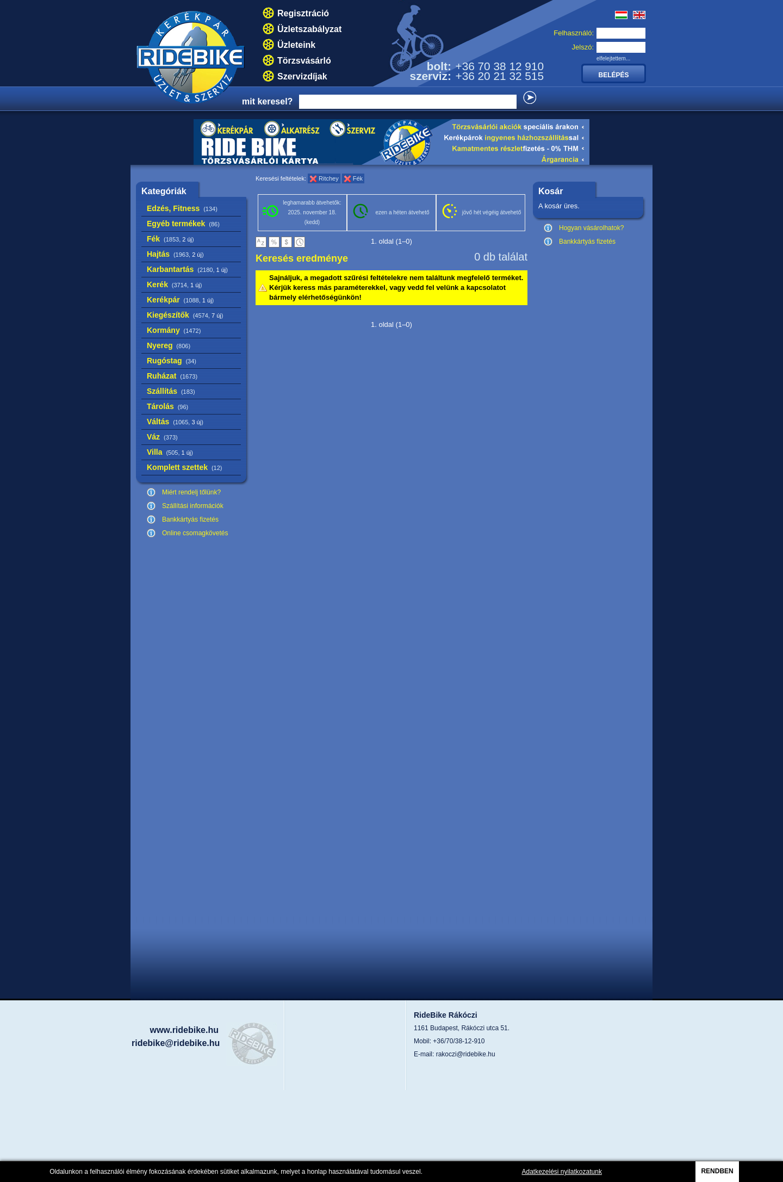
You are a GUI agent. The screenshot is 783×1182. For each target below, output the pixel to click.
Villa (170, 452)
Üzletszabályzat (309, 29)
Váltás (175, 421)
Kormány (174, 330)
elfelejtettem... (613, 58)
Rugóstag (171, 360)
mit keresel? (267, 101)
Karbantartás (187, 269)
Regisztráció (303, 13)
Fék (170, 238)
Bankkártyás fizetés (190, 519)
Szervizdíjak (302, 76)
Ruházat (172, 376)
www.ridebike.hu (184, 1030)
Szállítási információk (192, 506)
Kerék (174, 284)
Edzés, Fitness (182, 208)
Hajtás (175, 254)
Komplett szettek (184, 467)
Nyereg (168, 345)
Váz (162, 436)
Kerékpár (180, 299)
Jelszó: (583, 47)
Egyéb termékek (183, 223)
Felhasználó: (574, 33)
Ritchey (329, 178)
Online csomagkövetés (195, 533)
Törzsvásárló (304, 60)
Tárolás (167, 406)
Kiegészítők (185, 315)
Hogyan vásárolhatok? (591, 228)
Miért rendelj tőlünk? (191, 492)
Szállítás (171, 391)
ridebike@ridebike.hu (176, 1043)
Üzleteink (296, 44)
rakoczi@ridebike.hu (465, 1054)
